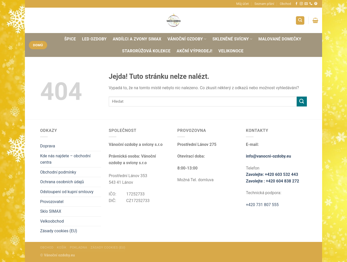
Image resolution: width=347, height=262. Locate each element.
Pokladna (78, 247)
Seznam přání (264, 4)
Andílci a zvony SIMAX (137, 39)
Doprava (47, 146)
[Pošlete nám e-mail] (306, 4)
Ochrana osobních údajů (62, 181)
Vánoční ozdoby (186, 39)
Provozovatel (52, 201)
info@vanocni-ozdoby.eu (268, 156)
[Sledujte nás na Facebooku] (296, 4)
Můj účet (242, 4)
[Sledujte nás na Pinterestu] (315, 4)
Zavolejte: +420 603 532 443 (272, 174)
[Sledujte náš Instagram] (301, 4)
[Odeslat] (302, 101)
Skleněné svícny (232, 39)
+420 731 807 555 (262, 204)
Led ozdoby (94, 39)
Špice (70, 39)
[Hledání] (300, 20)
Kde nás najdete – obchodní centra (65, 159)
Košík (61, 247)
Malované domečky (279, 39)
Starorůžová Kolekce (146, 51)
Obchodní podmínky (58, 172)
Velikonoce (231, 51)
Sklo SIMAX (50, 211)
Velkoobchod (52, 221)
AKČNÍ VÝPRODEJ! (194, 51)
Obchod (285, 4)
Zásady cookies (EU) (58, 230)
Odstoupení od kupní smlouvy (66, 191)
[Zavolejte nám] (310, 4)
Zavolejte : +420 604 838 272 (272, 181)
